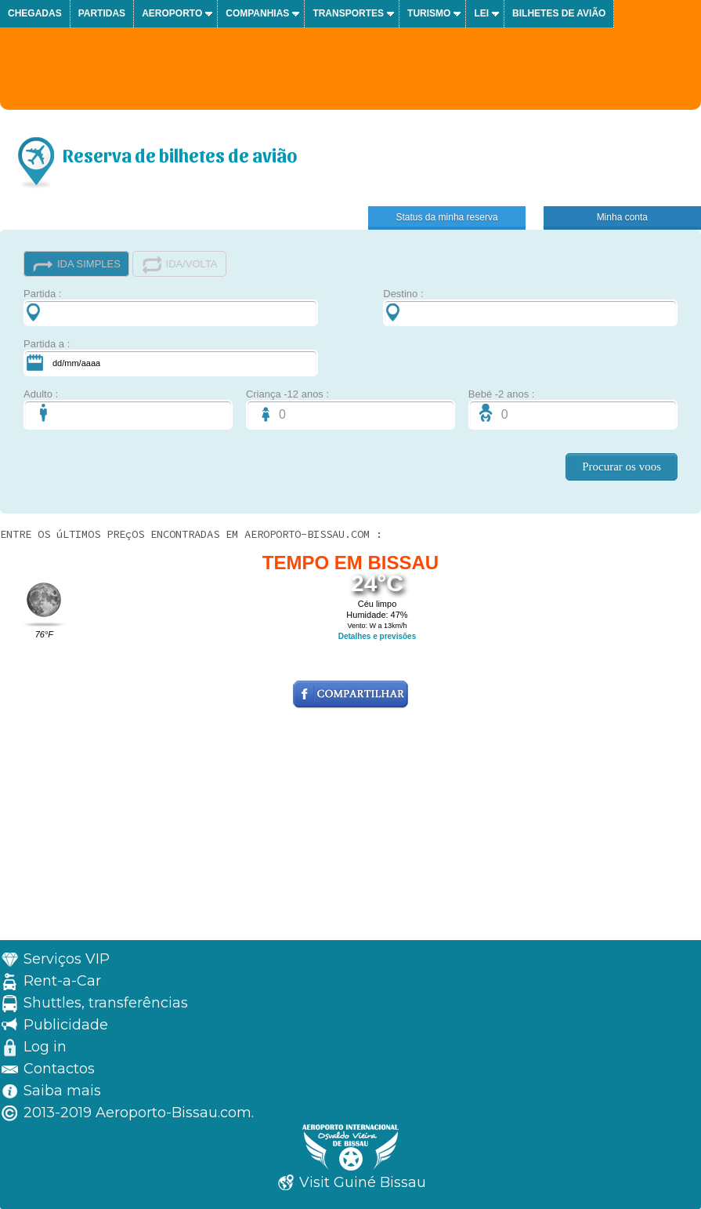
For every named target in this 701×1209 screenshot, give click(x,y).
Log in (45, 1046)
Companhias (257, 13)
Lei (481, 13)
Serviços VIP (66, 959)
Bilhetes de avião (558, 13)
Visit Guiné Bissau (362, 1182)
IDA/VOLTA (179, 264)
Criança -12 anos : (350, 409)
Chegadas (35, 13)
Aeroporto (172, 13)
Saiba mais (62, 1090)
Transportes (348, 13)
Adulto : (128, 409)
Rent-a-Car (62, 980)
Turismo (428, 13)
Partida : (170, 307)
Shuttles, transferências (105, 1002)
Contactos (59, 1068)
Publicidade (65, 1024)
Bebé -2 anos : (573, 409)
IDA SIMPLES (76, 264)
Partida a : (170, 357)
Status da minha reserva (447, 217)
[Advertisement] (350, 830)
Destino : (530, 307)
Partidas (101, 13)
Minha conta (622, 217)
